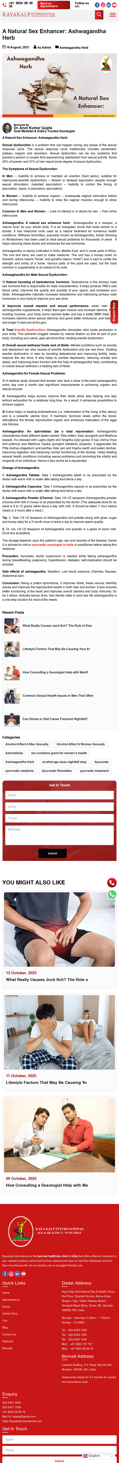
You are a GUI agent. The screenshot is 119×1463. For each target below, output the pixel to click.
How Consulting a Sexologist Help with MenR (55, 676)
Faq (4, 1326)
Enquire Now (114, 312)
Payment (7, 1346)
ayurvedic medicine (19, 775)
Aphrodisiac (14, 757)
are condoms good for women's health (59, 757)
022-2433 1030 (77, 1340)
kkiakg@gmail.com (24, 1422)
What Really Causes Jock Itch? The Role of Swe (57, 630)
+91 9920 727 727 (81, 1349)
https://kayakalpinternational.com (22, 1427)
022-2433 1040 (77, 1345)
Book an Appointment (51, 5)
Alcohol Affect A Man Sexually (27, 748)
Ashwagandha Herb (19, 766)
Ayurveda (101, 766)
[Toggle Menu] (113, 15)
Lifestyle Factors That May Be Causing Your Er (56, 653)
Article (6, 1312)
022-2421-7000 (11, 1413)
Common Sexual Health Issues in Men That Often (58, 700)
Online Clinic (10, 1319)
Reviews (7, 1353)
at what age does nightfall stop (64, 766)
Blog (5, 1333)
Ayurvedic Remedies (57, 775)
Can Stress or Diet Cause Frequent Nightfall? (55, 723)
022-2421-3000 (11, 1408)
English (91, 1456)
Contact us (9, 1339)
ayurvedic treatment (94, 775)
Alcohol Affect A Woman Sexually (81, 748)
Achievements (11, 1305)
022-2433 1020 (77, 1335)
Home (6, 1298)
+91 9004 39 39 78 (21, 5)
